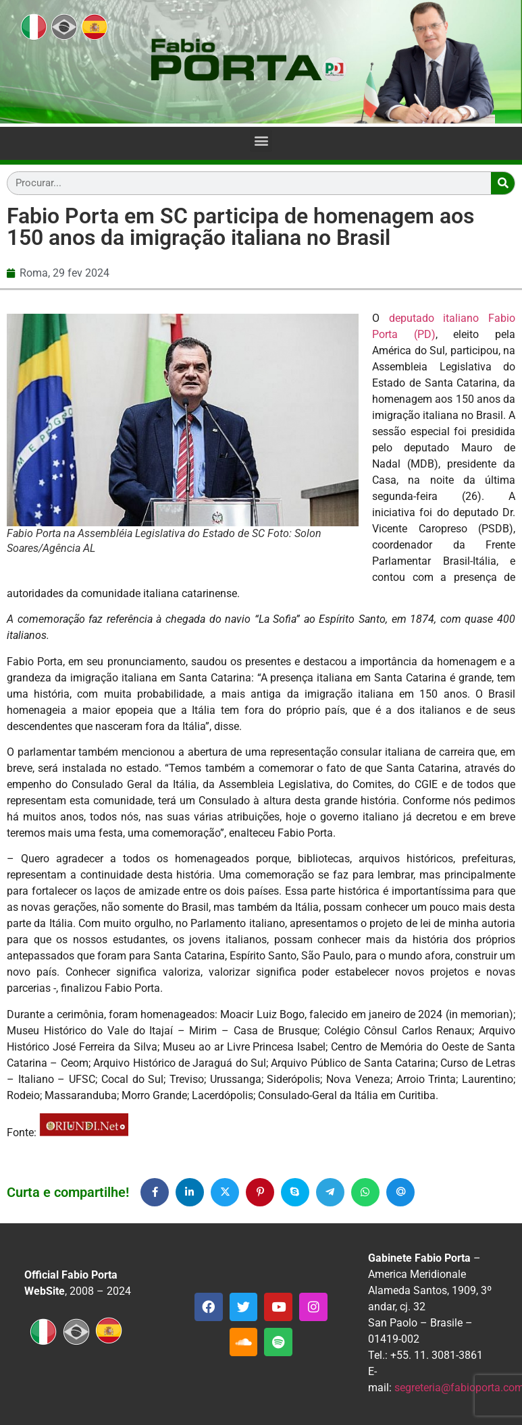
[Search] (503, 183)
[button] (261, 141)
